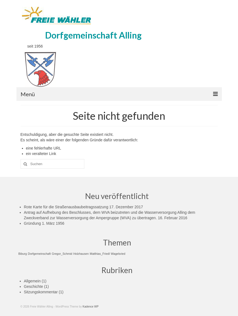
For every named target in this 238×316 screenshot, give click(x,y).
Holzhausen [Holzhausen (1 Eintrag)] (81, 253)
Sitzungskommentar (41, 292)
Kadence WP (91, 306)
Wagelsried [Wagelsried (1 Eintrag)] (118, 253)
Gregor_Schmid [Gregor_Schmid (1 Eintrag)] (62, 253)
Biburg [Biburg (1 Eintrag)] (22, 253)
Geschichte (33, 286)
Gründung (32, 223)
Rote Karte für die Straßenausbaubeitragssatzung (66, 207)
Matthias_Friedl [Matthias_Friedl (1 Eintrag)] (100, 253)
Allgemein (32, 281)
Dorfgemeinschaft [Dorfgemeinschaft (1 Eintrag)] (39, 253)
